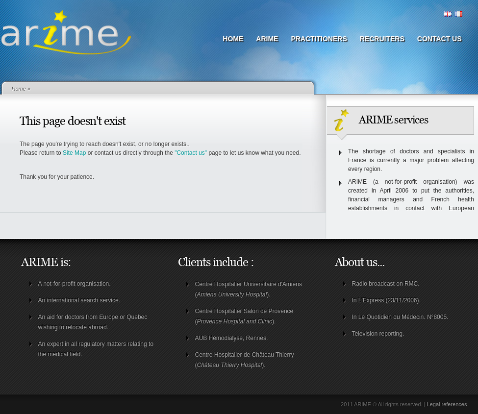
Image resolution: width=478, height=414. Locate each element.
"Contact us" (191, 152)
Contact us (439, 39)
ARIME (267, 39)
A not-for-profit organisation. (74, 283)
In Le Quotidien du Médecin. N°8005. (400, 317)
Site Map (74, 152)
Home (233, 39)
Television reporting (377, 333)
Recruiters (382, 39)
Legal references (447, 404)
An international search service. (79, 300)
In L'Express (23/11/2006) (385, 300)
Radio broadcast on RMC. (386, 283)
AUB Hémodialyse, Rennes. (231, 338)
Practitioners (319, 39)
